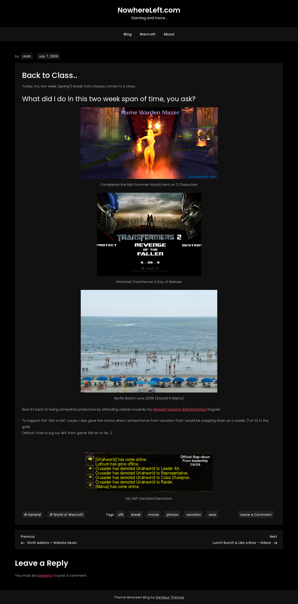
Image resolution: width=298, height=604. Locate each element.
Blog (128, 34)
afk (120, 514)
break (136, 514)
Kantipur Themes (170, 597)
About (169, 34)
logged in (44, 575)
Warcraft (148, 34)
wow (212, 514)
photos (172, 514)
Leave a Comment (257, 514)
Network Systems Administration (180, 409)
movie (153, 514)
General (34, 514)
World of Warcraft (68, 514)
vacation (193, 514)
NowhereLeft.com (149, 10)
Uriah (27, 56)
